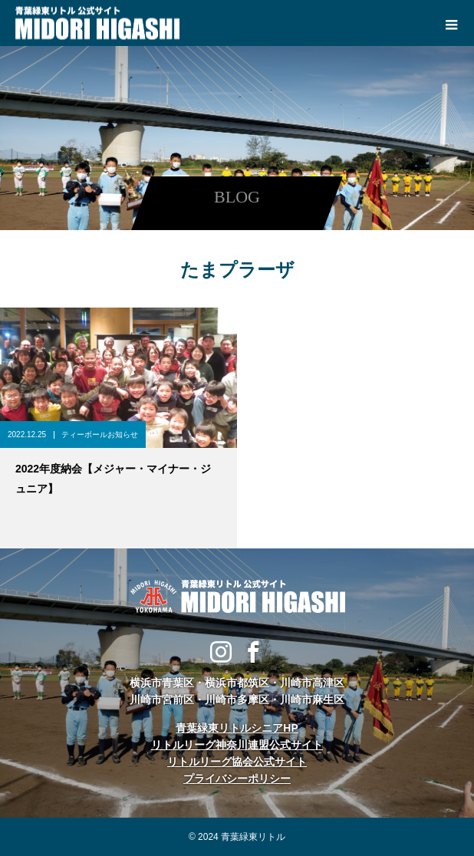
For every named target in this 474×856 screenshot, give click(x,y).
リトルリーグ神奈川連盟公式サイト (237, 745)
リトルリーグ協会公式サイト (237, 762)
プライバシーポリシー (237, 778)
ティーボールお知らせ (99, 434)
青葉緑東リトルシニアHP (237, 728)
